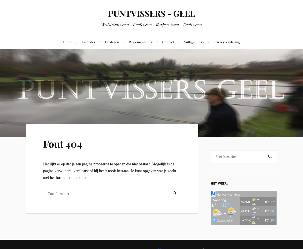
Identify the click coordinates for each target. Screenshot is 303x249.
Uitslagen (112, 42)
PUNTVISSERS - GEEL (151, 13)
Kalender (88, 42)
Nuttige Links (194, 42)
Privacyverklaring (227, 42)
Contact (168, 42)
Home (67, 42)
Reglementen (138, 42)
